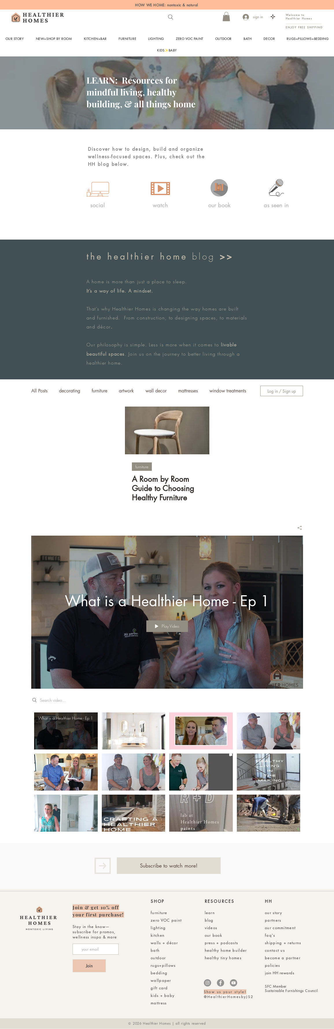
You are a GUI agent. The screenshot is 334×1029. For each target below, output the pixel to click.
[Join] (89, 965)
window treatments (227, 391)
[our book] (219, 205)
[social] (97, 205)
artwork (126, 391)
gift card (159, 988)
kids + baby (162, 995)
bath (155, 950)
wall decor (156, 391)
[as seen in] (276, 205)
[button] (226, 16)
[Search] (171, 17)
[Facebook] (220, 982)
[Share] (297, 527)
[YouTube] (233, 982)
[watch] (160, 205)
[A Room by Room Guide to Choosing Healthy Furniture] (167, 430)
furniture (99, 391)
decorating (69, 391)
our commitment (280, 927)
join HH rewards (279, 972)
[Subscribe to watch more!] (169, 865)
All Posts (39, 391)
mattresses (188, 391)
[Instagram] (207, 982)
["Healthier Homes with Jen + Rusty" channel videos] (167, 773)
